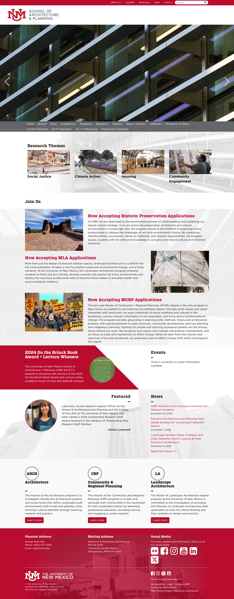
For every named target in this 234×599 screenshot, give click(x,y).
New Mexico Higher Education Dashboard (174, 590)
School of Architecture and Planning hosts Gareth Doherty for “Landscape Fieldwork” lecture (178, 422)
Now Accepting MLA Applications (60, 257)
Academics (68, 125)
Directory (144, 2)
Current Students (37, 129)
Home (30, 124)
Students (86, 125)
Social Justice (39, 176)
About (42, 125)
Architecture (36, 477)
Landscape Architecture (162, 477)
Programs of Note (177, 125)
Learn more (35, 520)
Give (53, 125)
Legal (170, 584)
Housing (129, 176)
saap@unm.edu (41, 548)
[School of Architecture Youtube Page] (185, 553)
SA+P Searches (62, 130)
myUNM (130, 2)
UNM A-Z (116, 2)
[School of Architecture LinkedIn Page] (194, 553)
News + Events (136, 125)
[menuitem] (30, 124)
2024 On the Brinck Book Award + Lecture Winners (51, 354)
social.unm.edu (168, 579)
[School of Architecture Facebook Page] (165, 553)
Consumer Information (163, 587)
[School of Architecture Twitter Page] (156, 562)
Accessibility (158, 584)
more (168, 2)
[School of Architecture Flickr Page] (156, 553)
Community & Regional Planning (105, 477)
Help (157, 2)
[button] (8, 73)
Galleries (156, 125)
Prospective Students (114, 129)
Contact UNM (182, 584)
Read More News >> (163, 451)
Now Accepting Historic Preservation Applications (141, 216)
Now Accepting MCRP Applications (125, 299)
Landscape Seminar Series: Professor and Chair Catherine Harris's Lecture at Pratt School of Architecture (177, 439)
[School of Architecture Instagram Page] (175, 553)
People (117, 125)
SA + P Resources (87, 129)
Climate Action (87, 176)
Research (102, 125)
